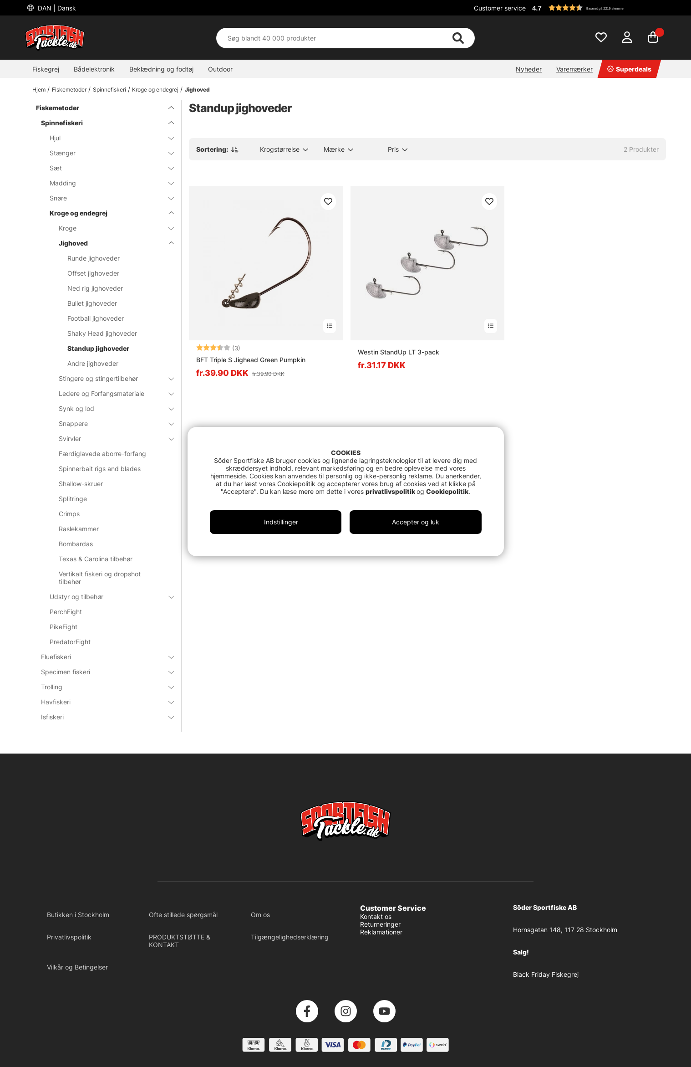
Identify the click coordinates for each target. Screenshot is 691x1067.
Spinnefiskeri (109, 89)
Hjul (106, 138)
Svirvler (111, 438)
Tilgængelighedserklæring (290, 937)
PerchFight (66, 612)
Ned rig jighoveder (95, 288)
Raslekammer (79, 529)
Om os (260, 914)
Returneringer (380, 924)
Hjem (39, 89)
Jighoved (197, 89)
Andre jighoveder (92, 363)
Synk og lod (111, 408)
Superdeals (629, 69)
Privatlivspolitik (69, 937)
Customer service (500, 8)
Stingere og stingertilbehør (111, 378)
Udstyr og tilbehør (106, 596)
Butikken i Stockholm (78, 914)
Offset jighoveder (93, 273)
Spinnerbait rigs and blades (100, 468)
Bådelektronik (94, 69)
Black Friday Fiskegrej (546, 974)
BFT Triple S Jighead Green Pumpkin (250, 360)
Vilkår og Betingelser (77, 967)
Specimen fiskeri (102, 672)
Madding (106, 183)
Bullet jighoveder (92, 303)
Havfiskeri (102, 702)
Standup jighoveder (98, 348)
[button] (597, 7)
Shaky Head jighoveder (102, 333)
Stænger (106, 153)
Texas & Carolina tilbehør (95, 559)
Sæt (106, 168)
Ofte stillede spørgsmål (183, 914)
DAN (56, 8)
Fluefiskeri (102, 657)
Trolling (102, 687)
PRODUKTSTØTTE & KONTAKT (179, 941)
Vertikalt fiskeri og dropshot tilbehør (100, 577)
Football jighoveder (95, 318)
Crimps (69, 514)
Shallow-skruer (81, 483)
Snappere (111, 423)
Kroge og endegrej (155, 89)
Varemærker (574, 69)
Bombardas (76, 544)
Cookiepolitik (447, 491)
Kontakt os (375, 916)
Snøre (106, 198)
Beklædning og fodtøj (161, 69)
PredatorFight (70, 642)
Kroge (111, 228)
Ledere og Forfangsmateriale (111, 393)
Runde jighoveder (93, 258)
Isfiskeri (102, 717)
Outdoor (220, 69)
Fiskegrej (45, 69)
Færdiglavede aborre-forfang (102, 453)
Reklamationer (381, 932)
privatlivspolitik (391, 491)
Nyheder (529, 69)
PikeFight (63, 627)
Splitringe (73, 499)
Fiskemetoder (69, 89)
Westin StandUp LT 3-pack (398, 352)
